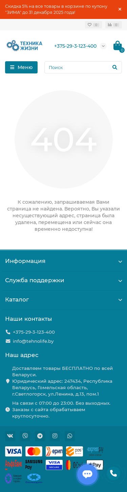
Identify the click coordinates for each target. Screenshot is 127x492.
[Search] (83, 67)
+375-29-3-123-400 (75, 46)
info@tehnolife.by (33, 341)
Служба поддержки (63, 280)
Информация (63, 261)
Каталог (63, 299)
